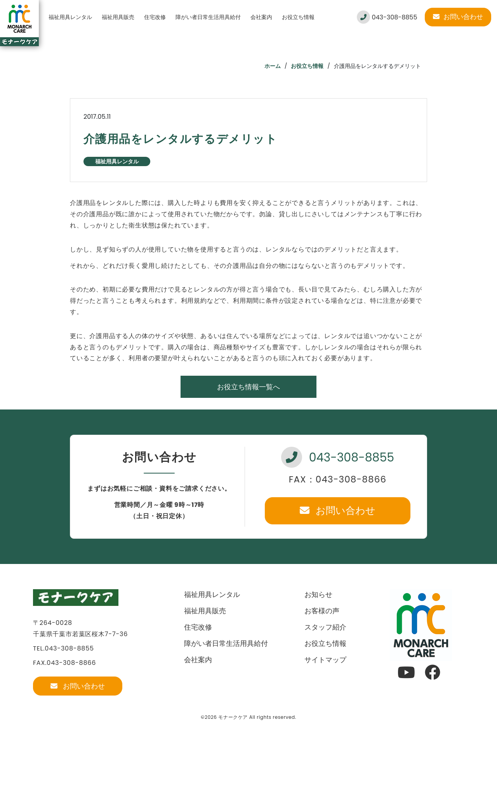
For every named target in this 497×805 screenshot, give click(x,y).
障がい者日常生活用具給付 (208, 17)
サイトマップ (325, 659)
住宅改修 (155, 17)
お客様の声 (321, 611)
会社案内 (261, 17)
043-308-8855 (387, 17)
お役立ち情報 (298, 17)
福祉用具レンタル (70, 17)
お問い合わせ (458, 16)
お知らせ (318, 594)
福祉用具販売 (118, 17)
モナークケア (233, 717)
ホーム (272, 66)
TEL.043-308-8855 (63, 648)
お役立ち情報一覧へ (248, 387)
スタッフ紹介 (325, 627)
